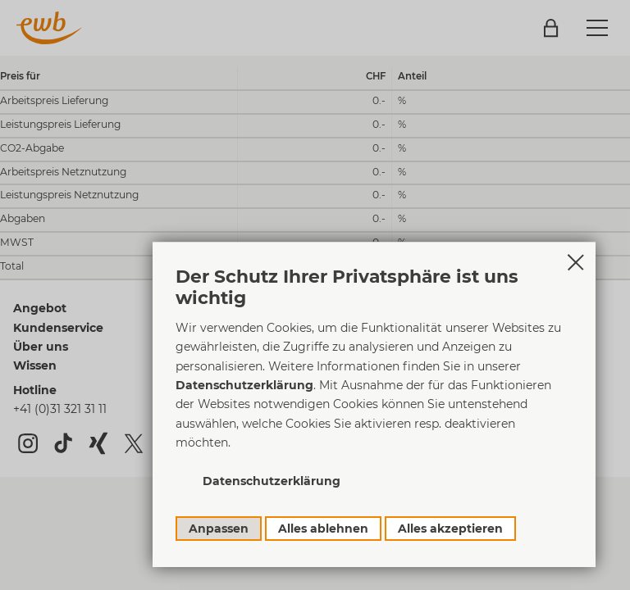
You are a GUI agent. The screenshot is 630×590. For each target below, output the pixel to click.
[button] (597, 28)
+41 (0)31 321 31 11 (60, 409)
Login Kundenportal (551, 28)
